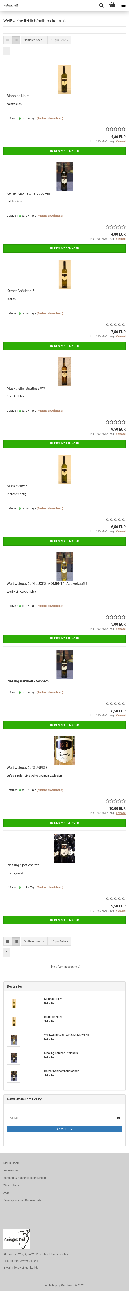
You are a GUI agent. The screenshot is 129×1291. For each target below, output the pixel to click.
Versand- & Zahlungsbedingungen (24, 1177)
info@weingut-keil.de (25, 1267)
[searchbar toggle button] (101, 5)
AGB (6, 1192)
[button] (7, 40)
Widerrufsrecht (12, 1185)
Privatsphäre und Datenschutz (22, 1200)
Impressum (10, 1170)
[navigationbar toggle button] (123, 5)
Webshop (51, 1285)
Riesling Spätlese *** (23, 865)
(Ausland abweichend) (50, 118)
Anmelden (65, 1129)
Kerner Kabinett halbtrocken (28, 193)
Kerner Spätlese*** (21, 291)
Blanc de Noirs (18, 96)
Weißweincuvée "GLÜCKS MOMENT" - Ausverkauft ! (47, 584)
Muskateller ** (18, 486)
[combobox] (34, 40)
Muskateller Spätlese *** (26, 388)
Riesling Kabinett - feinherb (28, 681)
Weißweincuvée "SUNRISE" (27, 768)
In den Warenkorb (64, 151)
